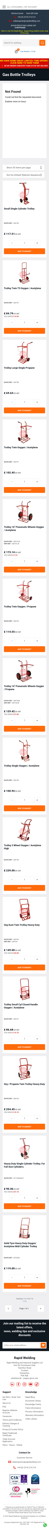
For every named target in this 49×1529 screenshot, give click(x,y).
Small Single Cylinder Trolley (19, 208)
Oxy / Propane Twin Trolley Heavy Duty (24, 1084)
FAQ (4, 1407)
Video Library (31, 1419)
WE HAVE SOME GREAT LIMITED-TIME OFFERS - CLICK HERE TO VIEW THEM (24, 61)
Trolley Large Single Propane (19, 367)
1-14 (24, 1301)
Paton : (5, 1445)
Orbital (19, 1445)
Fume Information (33, 1408)
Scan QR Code (32, 13)
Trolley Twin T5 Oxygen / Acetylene (22, 288)
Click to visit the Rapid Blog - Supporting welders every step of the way (24, 32)
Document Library (33, 1401)
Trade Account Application (8, 1440)
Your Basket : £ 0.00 (27, 51)
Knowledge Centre (33, 1404)
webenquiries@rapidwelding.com (26, 21)
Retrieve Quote (17, 13)
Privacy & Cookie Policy (12, 1429)
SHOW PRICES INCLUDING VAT (23, 25)
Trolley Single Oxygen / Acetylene (21, 765)
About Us (6, 1403)
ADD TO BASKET (24, 251)
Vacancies (7, 1416)
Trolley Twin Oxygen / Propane (20, 606)
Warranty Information (34, 1415)
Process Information (34, 1411)
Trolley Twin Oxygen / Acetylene (21, 447)
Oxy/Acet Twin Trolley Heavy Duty (22, 925)
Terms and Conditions (12, 1420)
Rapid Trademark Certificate (9, 1434)
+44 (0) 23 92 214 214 (26, 17)
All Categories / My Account (19, 7)
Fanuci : (12, 1445)
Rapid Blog (30, 1397)
